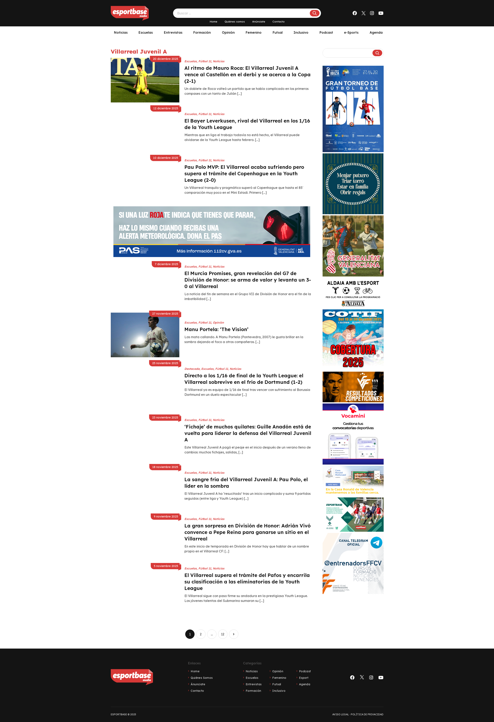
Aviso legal (340, 714)
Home (213, 21)
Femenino (254, 32)
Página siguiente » (233, 634)
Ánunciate (198, 684)
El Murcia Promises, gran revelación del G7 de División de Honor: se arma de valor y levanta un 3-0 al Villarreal (247, 279)
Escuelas (146, 32)
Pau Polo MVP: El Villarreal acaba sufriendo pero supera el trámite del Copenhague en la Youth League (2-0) (244, 173)
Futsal (278, 32)
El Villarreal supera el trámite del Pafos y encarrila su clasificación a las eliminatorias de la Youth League (247, 581)
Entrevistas (173, 32)
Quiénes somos (235, 21)
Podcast (326, 32)
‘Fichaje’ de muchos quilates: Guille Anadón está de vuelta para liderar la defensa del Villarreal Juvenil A (247, 433)
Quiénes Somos (202, 678)
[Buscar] (377, 53)
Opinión (228, 32)
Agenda (376, 32)
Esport (303, 678)
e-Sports (351, 32)
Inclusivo (301, 32)
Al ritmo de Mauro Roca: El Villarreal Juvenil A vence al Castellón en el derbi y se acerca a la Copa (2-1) (247, 74)
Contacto (278, 21)
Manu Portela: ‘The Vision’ (216, 329)
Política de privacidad (367, 714)
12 (222, 634)
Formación (202, 32)
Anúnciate (258, 21)
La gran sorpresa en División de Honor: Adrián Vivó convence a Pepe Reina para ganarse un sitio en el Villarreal (247, 532)
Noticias (121, 32)
